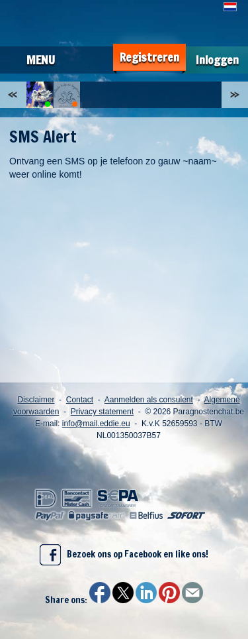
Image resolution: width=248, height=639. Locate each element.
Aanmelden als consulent (148, 399)
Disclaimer (35, 399)
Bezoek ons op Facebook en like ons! (124, 554)
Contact (79, 399)
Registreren (149, 57)
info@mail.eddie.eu (96, 423)
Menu (40, 59)
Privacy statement (102, 411)
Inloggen (217, 60)
